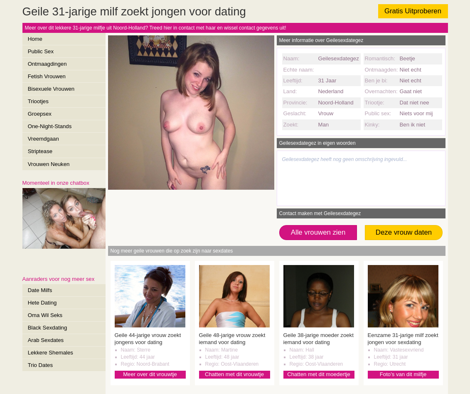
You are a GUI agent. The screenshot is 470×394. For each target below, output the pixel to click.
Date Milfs (40, 290)
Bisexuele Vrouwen (51, 89)
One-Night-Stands (50, 126)
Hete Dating (42, 303)
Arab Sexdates (46, 340)
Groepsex (40, 114)
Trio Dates (40, 365)
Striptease (40, 151)
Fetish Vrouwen (47, 76)
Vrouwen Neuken (49, 164)
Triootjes (38, 101)
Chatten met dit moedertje (318, 374)
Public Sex (41, 51)
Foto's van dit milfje (403, 374)
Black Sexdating (47, 328)
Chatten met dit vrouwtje (234, 374)
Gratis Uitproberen (412, 11)
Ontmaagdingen (47, 64)
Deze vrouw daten (404, 232)
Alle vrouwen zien (318, 232)
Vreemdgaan (43, 139)
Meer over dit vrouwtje (150, 374)
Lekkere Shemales (50, 352)
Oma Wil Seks (45, 315)
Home (35, 39)
